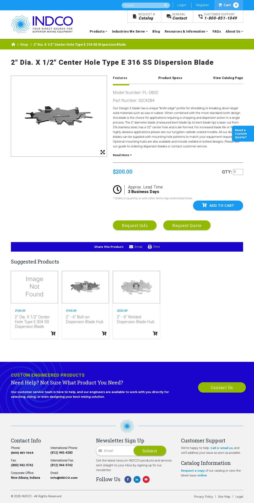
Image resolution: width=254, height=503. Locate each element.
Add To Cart (218, 205)
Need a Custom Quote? (241, 133)
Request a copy (193, 470)
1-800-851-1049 (220, 16)
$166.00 (20, 310)
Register (202, 5)
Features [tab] (120, 78)
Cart (229, 5)
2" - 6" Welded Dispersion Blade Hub (135, 319)
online (202, 475)
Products (97, 31)
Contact (179, 16)
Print (154, 247)
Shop (24, 44)
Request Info (135, 225)
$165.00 (71, 310)
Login (181, 5)
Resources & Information (185, 31)
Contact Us (222, 387)
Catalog (147, 16)
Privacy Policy (203, 496)
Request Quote (187, 225)
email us (226, 448)
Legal (239, 496)
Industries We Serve (128, 31)
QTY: (227, 171)
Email (135, 247)
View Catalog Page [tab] (228, 78)
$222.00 (122, 310)
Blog (156, 31)
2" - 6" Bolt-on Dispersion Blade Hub (84, 319)
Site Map (224, 496)
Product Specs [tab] (170, 78)
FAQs (217, 31)
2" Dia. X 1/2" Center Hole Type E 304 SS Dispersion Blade (32, 322)
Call (213, 448)
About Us (233, 31)
